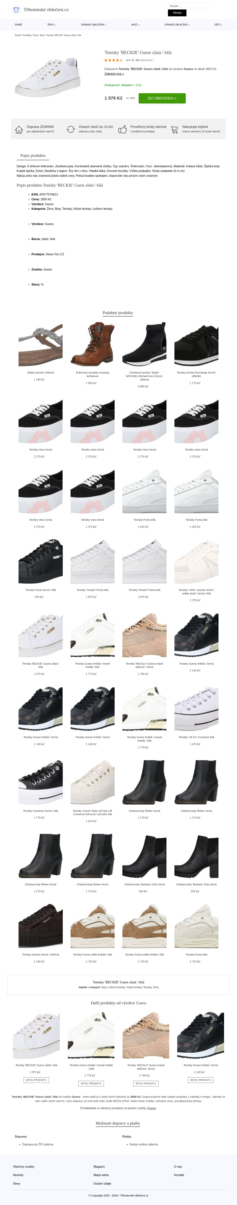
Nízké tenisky (134, 987)
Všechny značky (23, 1166)
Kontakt (179, 1175)
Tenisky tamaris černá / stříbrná (40, 954)
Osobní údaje (102, 1183)
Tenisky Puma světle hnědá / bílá (92, 954)
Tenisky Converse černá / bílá (40, 810)
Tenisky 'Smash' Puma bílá (92, 589)
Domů (18, 24)
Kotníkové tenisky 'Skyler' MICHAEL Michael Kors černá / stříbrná (144, 376)
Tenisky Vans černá (40, 449)
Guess (188, 69)
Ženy (50, 24)
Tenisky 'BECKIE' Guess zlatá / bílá (36, 1065)
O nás (178, 1166)
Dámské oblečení (92, 24)
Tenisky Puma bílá (144, 519)
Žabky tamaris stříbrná (40, 372)
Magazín (99, 1166)
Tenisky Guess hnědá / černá (196, 663)
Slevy (16, 1183)
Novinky (18, 1175)
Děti (217, 24)
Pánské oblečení (176, 24)
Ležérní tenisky (116, 987)
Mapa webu (101, 1175)
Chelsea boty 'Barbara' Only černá (144, 884)
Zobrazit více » (114, 73)
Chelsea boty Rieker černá (144, 810)
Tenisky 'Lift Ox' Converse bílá (196, 737)
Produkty (27, 35)
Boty (42, 35)
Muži (134, 24)
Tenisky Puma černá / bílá (40, 589)
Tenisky (147, 987)
